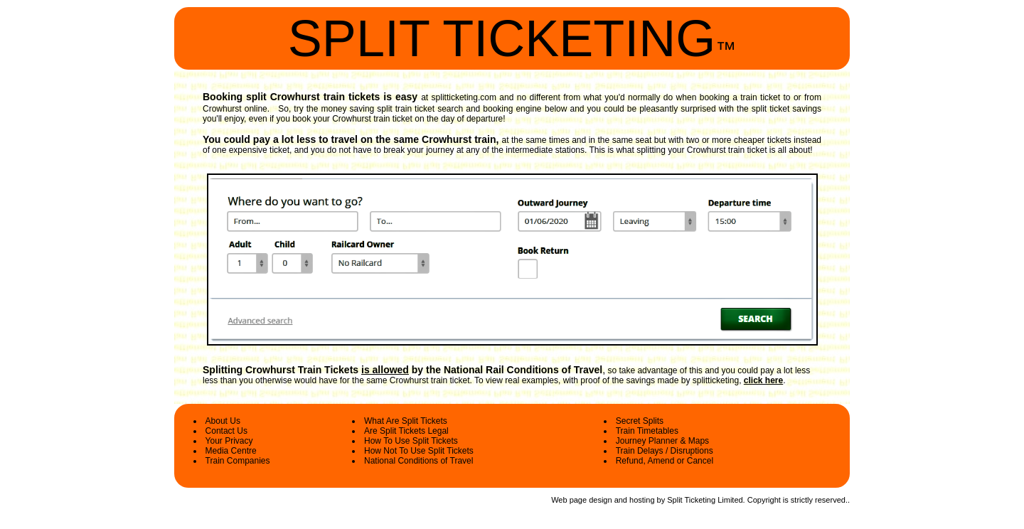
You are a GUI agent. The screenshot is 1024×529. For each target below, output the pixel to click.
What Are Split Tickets (405, 421)
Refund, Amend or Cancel (664, 461)
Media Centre (231, 451)
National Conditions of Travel (418, 461)
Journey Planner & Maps (662, 441)
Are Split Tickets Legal (406, 431)
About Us (223, 421)
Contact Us (226, 431)
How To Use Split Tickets (411, 441)
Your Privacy (229, 441)
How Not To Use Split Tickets (419, 451)
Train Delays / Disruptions (664, 451)
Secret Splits (639, 421)
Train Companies (238, 461)
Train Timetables (647, 431)
